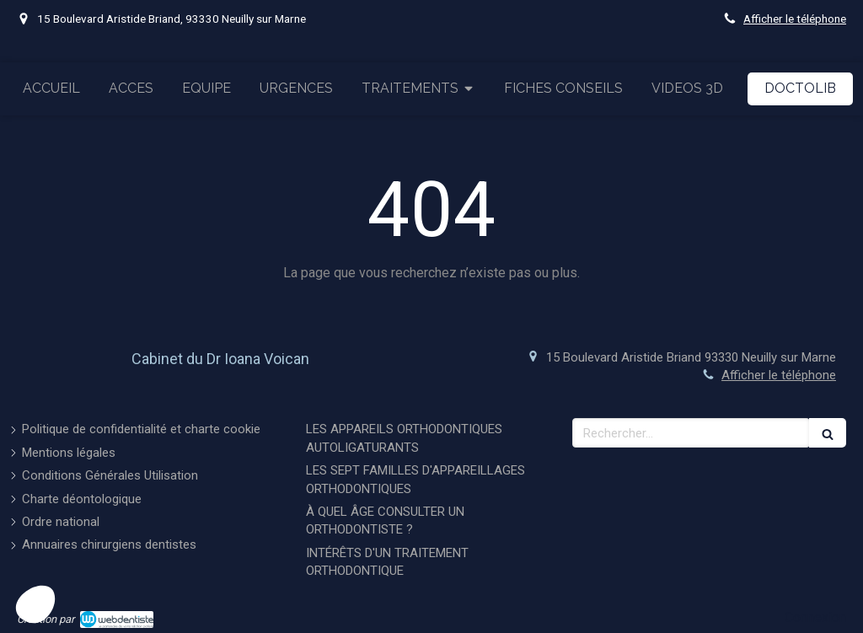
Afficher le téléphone (794, 18)
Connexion (815, 617)
